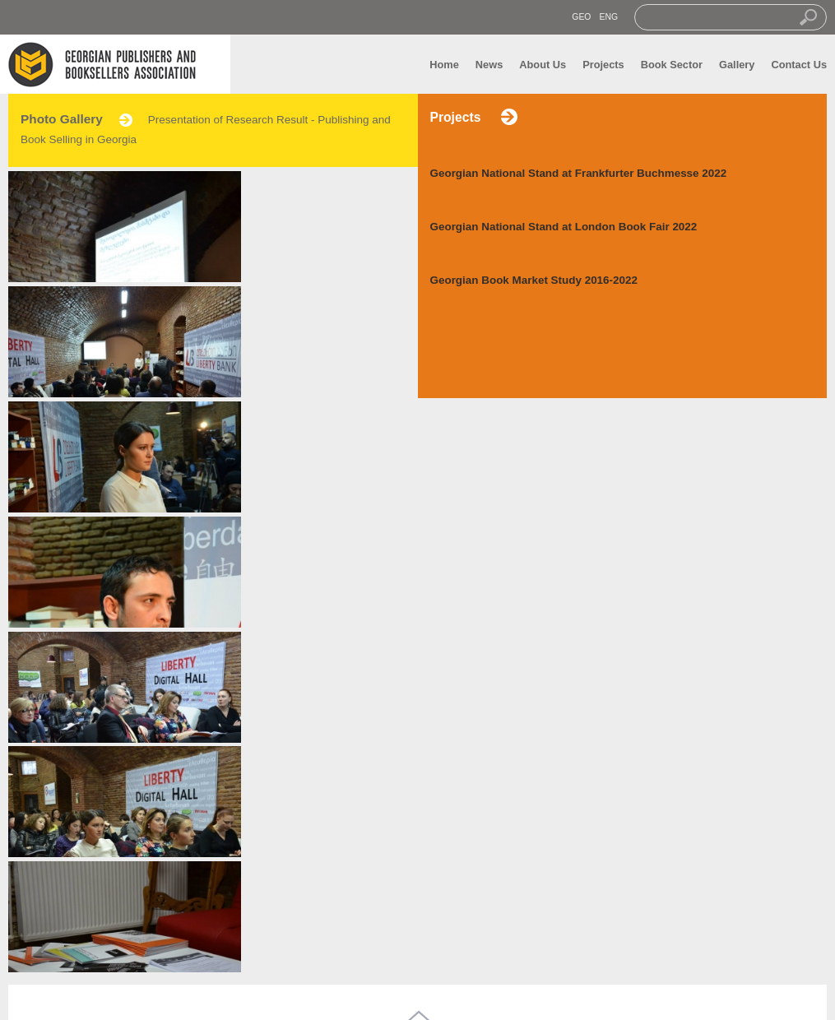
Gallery (736, 64)
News (489, 64)
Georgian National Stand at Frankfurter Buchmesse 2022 (578, 173)
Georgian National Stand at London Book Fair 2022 (564, 226)
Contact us (222, 958)
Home (444, 64)
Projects (603, 64)
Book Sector (672, 64)
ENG (608, 16)
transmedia (518, 998)
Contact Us (799, 64)
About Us (542, 64)
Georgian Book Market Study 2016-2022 (534, 280)
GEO (581, 16)
